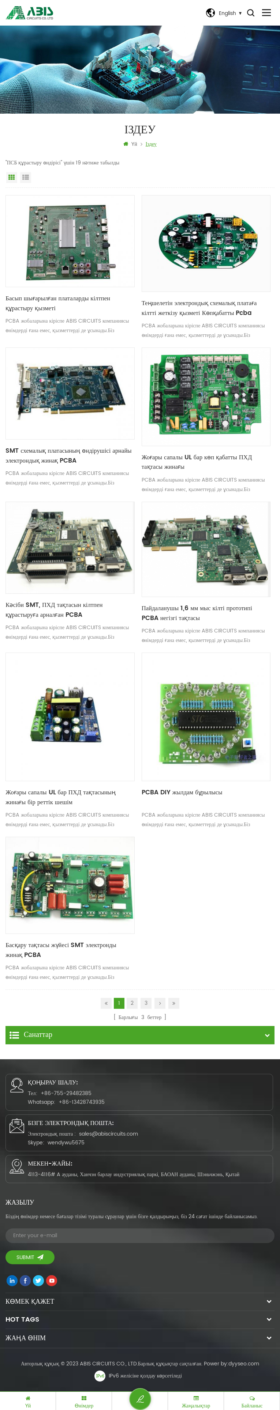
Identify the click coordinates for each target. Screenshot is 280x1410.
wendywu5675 (66, 1142)
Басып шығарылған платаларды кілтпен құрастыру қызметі (55, 303)
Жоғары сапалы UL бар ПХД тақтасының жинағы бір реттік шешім (68, 797)
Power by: (231, 1363)
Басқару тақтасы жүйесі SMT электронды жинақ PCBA (67, 950)
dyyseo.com (243, 1363)
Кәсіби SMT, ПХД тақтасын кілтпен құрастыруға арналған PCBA (68, 610)
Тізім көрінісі (25, 177)
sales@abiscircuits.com (108, 1133)
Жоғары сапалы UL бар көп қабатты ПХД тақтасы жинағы (206, 462)
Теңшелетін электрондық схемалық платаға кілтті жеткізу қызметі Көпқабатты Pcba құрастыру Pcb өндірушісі (205, 308)
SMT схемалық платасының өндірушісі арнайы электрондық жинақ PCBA (66, 455)
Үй (130, 144)
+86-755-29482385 (66, 1092)
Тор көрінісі (11, 177)
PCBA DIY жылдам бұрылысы (180, 793)
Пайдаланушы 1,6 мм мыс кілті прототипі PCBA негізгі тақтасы (203, 613)
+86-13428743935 (82, 1101)
